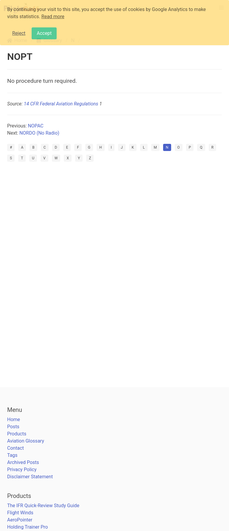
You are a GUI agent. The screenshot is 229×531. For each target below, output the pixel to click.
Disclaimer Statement (30, 476)
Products (16, 434)
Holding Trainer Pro (27, 527)
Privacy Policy (22, 469)
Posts (13, 426)
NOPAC (35, 126)
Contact (15, 448)
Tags (12, 455)
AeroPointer (19, 520)
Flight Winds (20, 513)
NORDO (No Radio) (39, 133)
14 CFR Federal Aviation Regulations (61, 104)
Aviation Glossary (25, 441)
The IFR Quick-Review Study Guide (43, 505)
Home (13, 419)
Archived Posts (23, 462)
